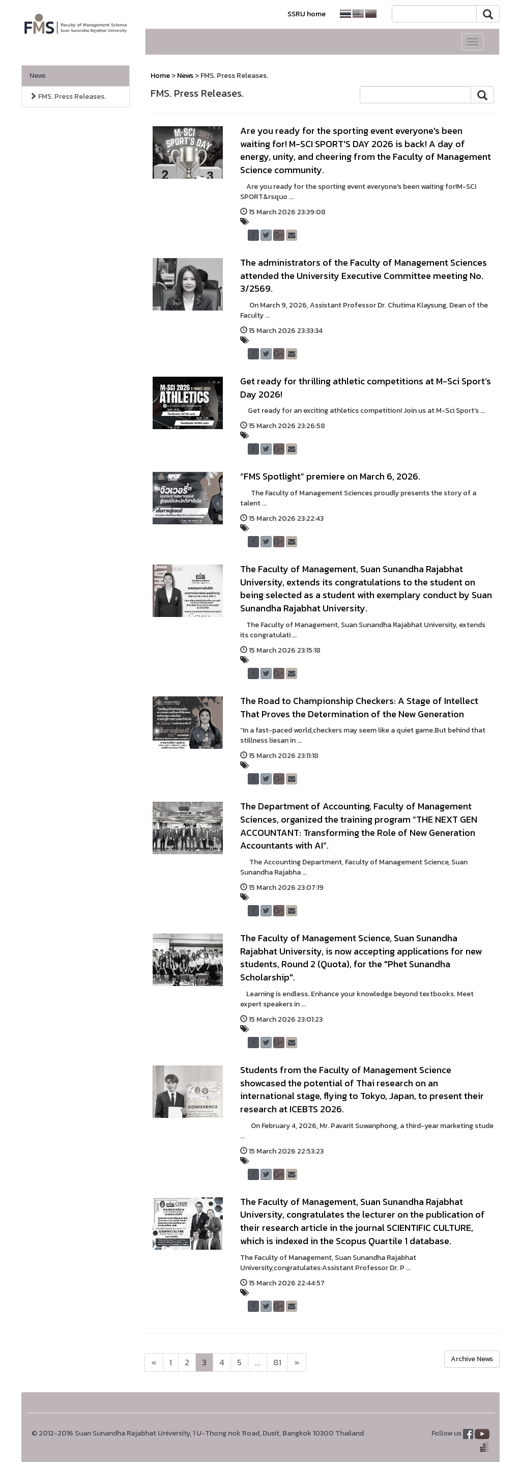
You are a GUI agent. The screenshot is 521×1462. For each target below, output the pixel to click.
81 (277, 1362)
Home (160, 75)
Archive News (472, 1359)
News (38, 75)
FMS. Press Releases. (68, 96)
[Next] (153, 1362)
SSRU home (306, 14)
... (257, 1362)
